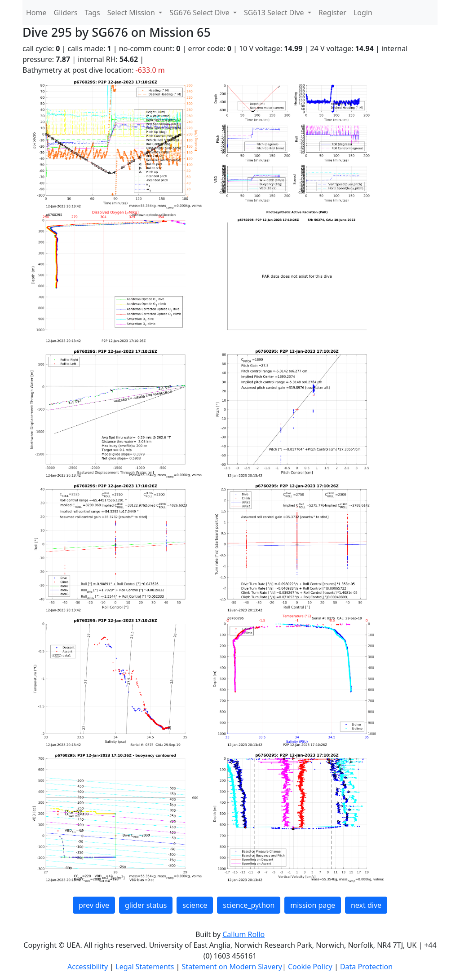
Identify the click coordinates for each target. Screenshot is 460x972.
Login (363, 13)
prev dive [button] (94, 905)
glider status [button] (146, 905)
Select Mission (132, 13)
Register (332, 13)
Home (36, 13)
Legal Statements (145, 967)
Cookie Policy (311, 967)
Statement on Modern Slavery (232, 967)
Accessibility (88, 967)
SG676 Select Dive (200, 13)
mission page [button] (312, 905)
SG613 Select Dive (275, 13)
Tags (92, 13)
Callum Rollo (243, 934)
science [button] (194, 905)
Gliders (66, 13)
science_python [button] (248, 905)
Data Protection (366, 967)
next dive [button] (366, 905)
